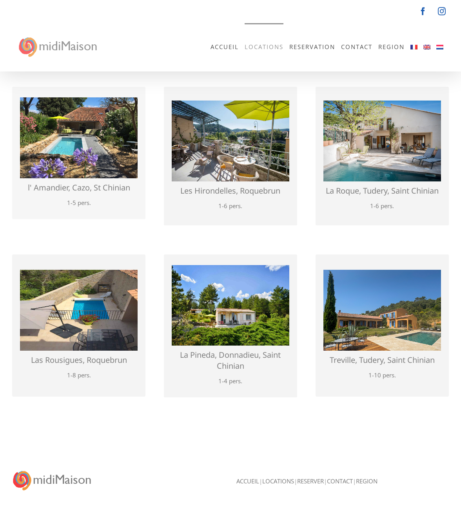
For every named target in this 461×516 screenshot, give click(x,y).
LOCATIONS (278, 481)
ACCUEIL (247, 481)
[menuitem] (413, 46)
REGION (367, 481)
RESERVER (310, 481)
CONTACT (340, 481)
